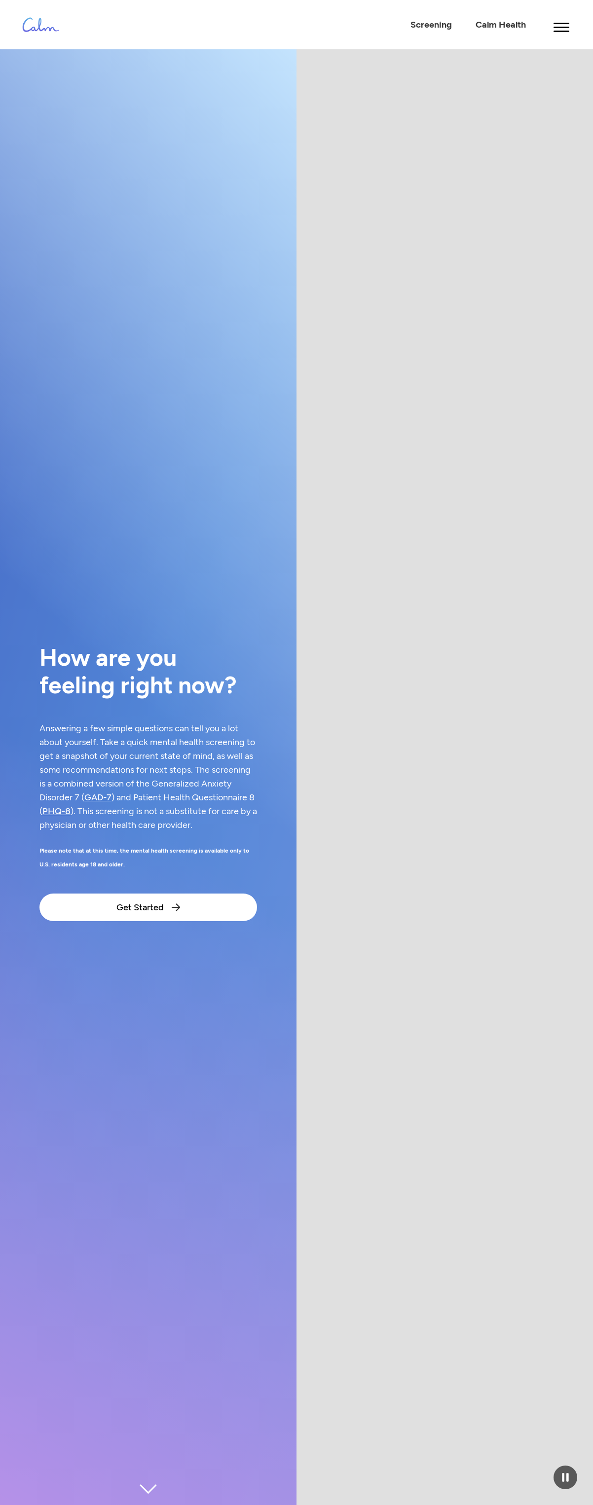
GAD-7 (97, 797)
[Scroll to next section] (148, 1489)
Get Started (148, 907)
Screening (431, 24)
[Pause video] (565, 1477)
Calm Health (501, 24)
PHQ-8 (56, 811)
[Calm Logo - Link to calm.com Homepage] (41, 24)
